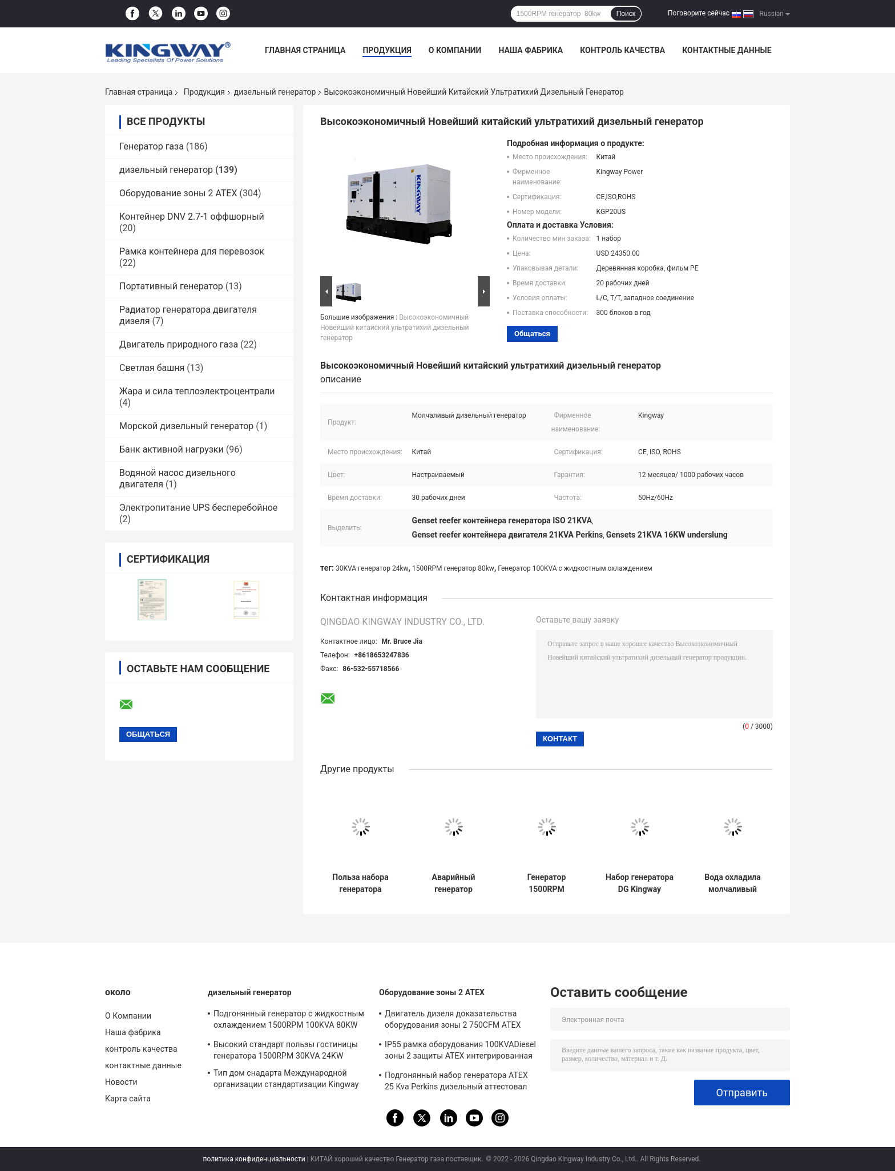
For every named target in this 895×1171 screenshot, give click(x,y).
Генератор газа (151, 146)
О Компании (455, 50)
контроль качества (622, 50)
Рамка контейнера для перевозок (191, 251)
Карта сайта (128, 1098)
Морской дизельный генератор (186, 426)
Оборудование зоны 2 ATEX (178, 193)
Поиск (625, 14)
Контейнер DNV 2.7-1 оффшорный (191, 216)
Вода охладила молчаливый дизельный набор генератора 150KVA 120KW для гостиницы (732, 883)
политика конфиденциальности (254, 1159)
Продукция (386, 50)
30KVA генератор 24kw (372, 568)
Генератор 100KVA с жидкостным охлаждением (575, 568)
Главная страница (305, 50)
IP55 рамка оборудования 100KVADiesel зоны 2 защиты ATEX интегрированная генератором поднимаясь (460, 1052)
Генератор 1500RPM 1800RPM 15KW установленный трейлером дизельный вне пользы (546, 883)
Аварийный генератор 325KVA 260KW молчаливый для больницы (453, 883)
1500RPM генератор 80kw (453, 568)
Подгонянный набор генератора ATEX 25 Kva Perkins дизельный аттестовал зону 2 (456, 1083)
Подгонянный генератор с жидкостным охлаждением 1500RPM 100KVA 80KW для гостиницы (288, 1021)
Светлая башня (151, 367)
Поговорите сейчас (698, 13)
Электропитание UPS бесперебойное (198, 507)
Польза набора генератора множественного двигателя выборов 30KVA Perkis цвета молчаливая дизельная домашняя (360, 883)
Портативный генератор (171, 286)
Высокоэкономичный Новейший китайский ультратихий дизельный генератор (394, 327)
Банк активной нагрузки (171, 449)
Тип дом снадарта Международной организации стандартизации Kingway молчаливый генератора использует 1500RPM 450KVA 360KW (285, 1080)
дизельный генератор (275, 91)
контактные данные (726, 50)
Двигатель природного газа (178, 344)
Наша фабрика (530, 50)
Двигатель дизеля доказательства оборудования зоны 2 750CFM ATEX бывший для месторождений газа (453, 1021)
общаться (532, 333)
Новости (121, 1082)
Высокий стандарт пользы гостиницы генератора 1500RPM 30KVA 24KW (285, 1050)
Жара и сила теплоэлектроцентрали (197, 391)
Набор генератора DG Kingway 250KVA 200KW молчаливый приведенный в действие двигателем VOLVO (640, 883)
